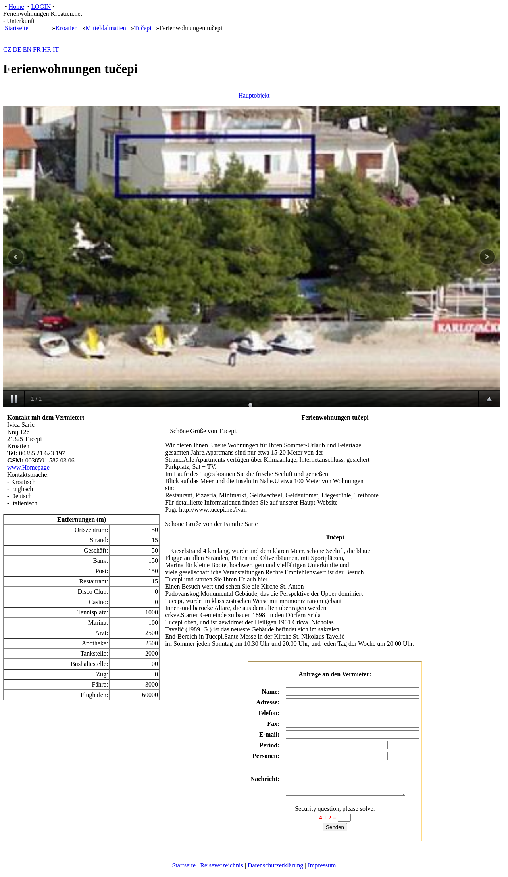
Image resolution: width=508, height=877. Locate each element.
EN (27, 49)
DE (17, 49)
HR (46, 49)
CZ (7, 49)
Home (16, 6)
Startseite (17, 28)
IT (56, 49)
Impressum (322, 870)
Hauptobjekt (253, 95)
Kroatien (67, 28)
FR (37, 49)
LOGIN (41, 6)
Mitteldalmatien (106, 28)
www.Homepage (28, 467)
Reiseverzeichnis (221, 870)
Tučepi (143, 28)
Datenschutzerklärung (275, 870)
